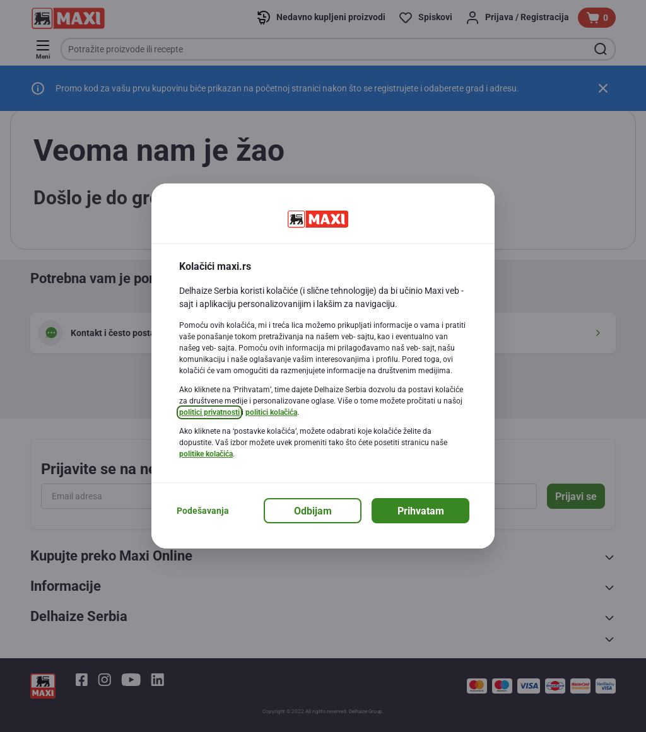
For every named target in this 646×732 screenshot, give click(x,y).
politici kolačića (271, 412)
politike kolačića (206, 454)
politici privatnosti (209, 412)
